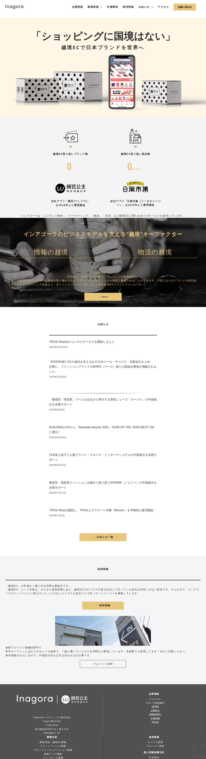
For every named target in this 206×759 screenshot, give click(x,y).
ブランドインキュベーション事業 (53, 750)
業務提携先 (155, 714)
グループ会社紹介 (155, 703)
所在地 (155, 722)
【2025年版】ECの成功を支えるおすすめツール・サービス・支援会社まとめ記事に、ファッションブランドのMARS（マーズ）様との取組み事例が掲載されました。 (103, 366)
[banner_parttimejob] (103, 617)
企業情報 (154, 694)
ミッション (155, 699)
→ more (103, 296)
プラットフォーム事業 (53, 746)
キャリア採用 (155, 742)
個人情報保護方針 (154, 752)
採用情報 (154, 737)
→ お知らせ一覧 (103, 537)
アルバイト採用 (103, 663)
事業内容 (52, 737)
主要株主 (155, 710)
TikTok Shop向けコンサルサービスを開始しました (82, 341)
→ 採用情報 (103, 605)
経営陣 (155, 706)
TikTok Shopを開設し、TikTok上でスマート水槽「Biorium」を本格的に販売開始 (101, 510)
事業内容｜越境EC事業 (53, 742)
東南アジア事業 (53, 754)
